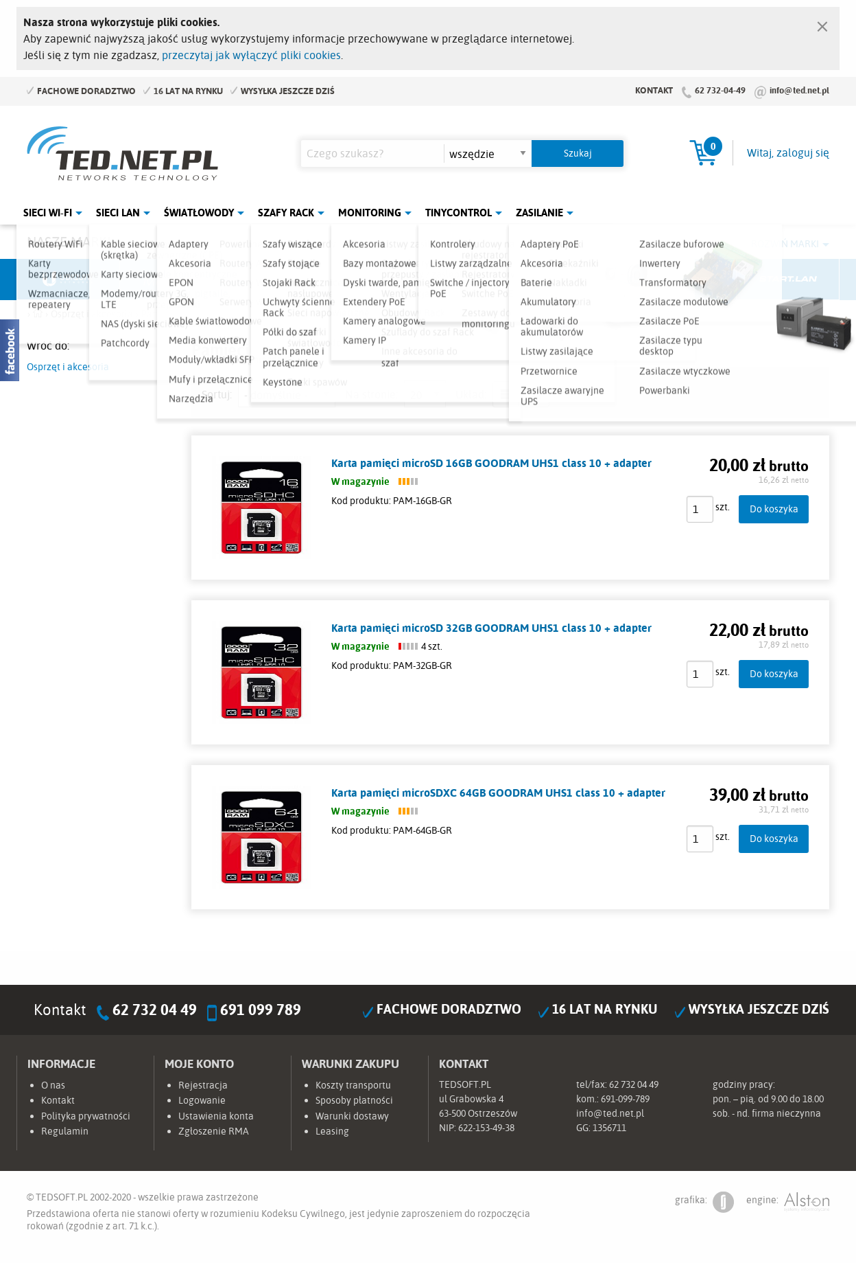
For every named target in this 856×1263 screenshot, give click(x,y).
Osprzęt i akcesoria (68, 367)
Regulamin (64, 1131)
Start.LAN (788, 279)
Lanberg (685, 279)
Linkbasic (582, 279)
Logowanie (202, 1100)
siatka (536, 394)
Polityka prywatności (85, 1116)
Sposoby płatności (354, 1100)
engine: (787, 1202)
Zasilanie (539, 212)
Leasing (332, 1131)
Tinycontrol (458, 212)
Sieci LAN (118, 212)
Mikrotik (171, 279)
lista (505, 394)
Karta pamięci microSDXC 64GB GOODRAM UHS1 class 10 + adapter (498, 792)
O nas (53, 1085)
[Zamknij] (822, 23)
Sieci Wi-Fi (47, 212)
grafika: (704, 1202)
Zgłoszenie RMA (213, 1131)
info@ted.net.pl (799, 89)
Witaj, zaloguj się (788, 152)
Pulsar (377, 279)
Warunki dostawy (352, 1116)
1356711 (609, 1128)
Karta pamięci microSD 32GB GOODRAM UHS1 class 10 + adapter (491, 628)
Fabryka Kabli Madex (274, 279)
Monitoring (369, 212)
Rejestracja (203, 1085)
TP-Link (480, 279)
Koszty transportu (353, 1085)
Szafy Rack (286, 212)
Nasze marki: (70, 241)
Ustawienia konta (216, 1116)
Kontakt (654, 89)
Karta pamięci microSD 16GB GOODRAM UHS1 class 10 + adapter (491, 463)
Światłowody (199, 212)
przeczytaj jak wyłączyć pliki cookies (251, 55)
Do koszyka (774, 508)
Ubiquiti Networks (68, 279)
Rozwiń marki (785, 244)
